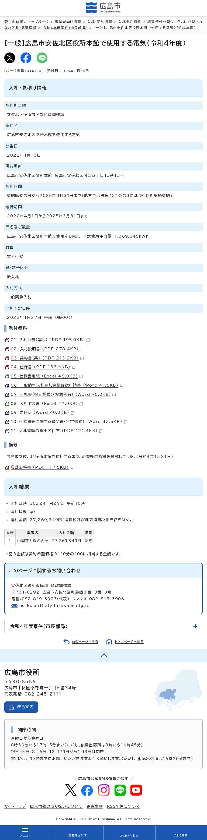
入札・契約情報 (99, 22)
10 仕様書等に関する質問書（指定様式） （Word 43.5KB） (69, 421)
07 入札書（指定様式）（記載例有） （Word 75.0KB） (63, 394)
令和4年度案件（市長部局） (65, 28)
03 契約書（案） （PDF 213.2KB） (47, 358)
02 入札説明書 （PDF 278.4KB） (47, 349)
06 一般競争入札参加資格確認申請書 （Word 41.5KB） (67, 385)
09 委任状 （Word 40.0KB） (42, 412)
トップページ (38, 22)
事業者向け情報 (68, 22)
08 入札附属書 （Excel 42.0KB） (47, 403)
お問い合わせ (129, 835)
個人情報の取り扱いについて (56, 806)
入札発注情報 (129, 22)
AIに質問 (181, 835)
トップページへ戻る (129, 641)
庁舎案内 (25, 707)
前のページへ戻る (85, 641)
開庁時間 (27, 730)
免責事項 (95, 806)
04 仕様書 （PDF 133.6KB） (43, 367)
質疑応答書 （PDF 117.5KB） (42, 467)
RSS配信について (123, 806)
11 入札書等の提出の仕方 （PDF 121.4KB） (56, 431)
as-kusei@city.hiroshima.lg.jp (54, 606)
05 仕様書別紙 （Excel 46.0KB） (47, 376)
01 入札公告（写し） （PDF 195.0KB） (50, 340)
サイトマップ (15, 806)
